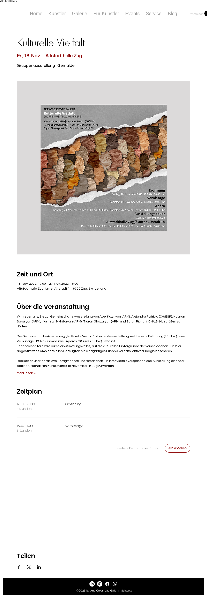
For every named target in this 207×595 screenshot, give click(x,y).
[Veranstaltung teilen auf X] (29, 567)
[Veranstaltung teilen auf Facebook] (19, 567)
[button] (79, 13)
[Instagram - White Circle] (99, 584)
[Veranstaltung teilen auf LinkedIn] (39, 567)
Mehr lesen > (26, 373)
